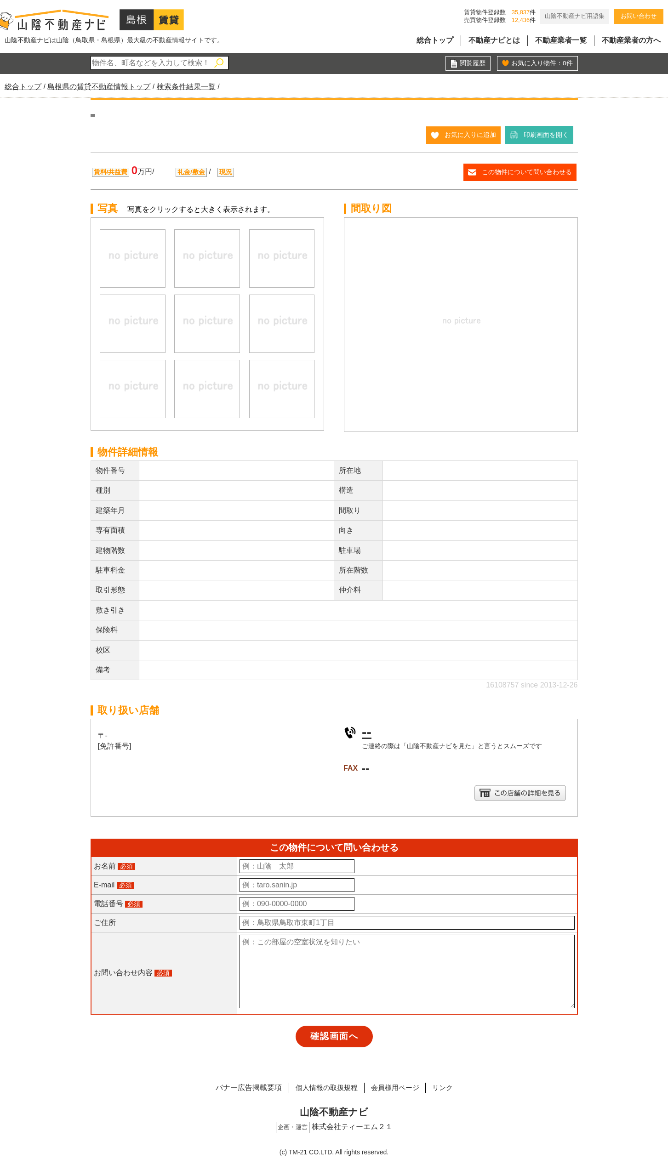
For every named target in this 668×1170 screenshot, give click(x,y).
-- (366, 731)
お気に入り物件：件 (542, 63)
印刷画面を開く (546, 134)
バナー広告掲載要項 (243, 1086)
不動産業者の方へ (631, 40)
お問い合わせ (639, 15)
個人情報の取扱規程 (323, 1086)
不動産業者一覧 (561, 40)
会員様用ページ (396, 1086)
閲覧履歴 (472, 63)
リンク (447, 1086)
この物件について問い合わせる (527, 172)
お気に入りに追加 (470, 134)
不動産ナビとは (494, 40)
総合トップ (435, 40)
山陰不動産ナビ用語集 (575, 15)
